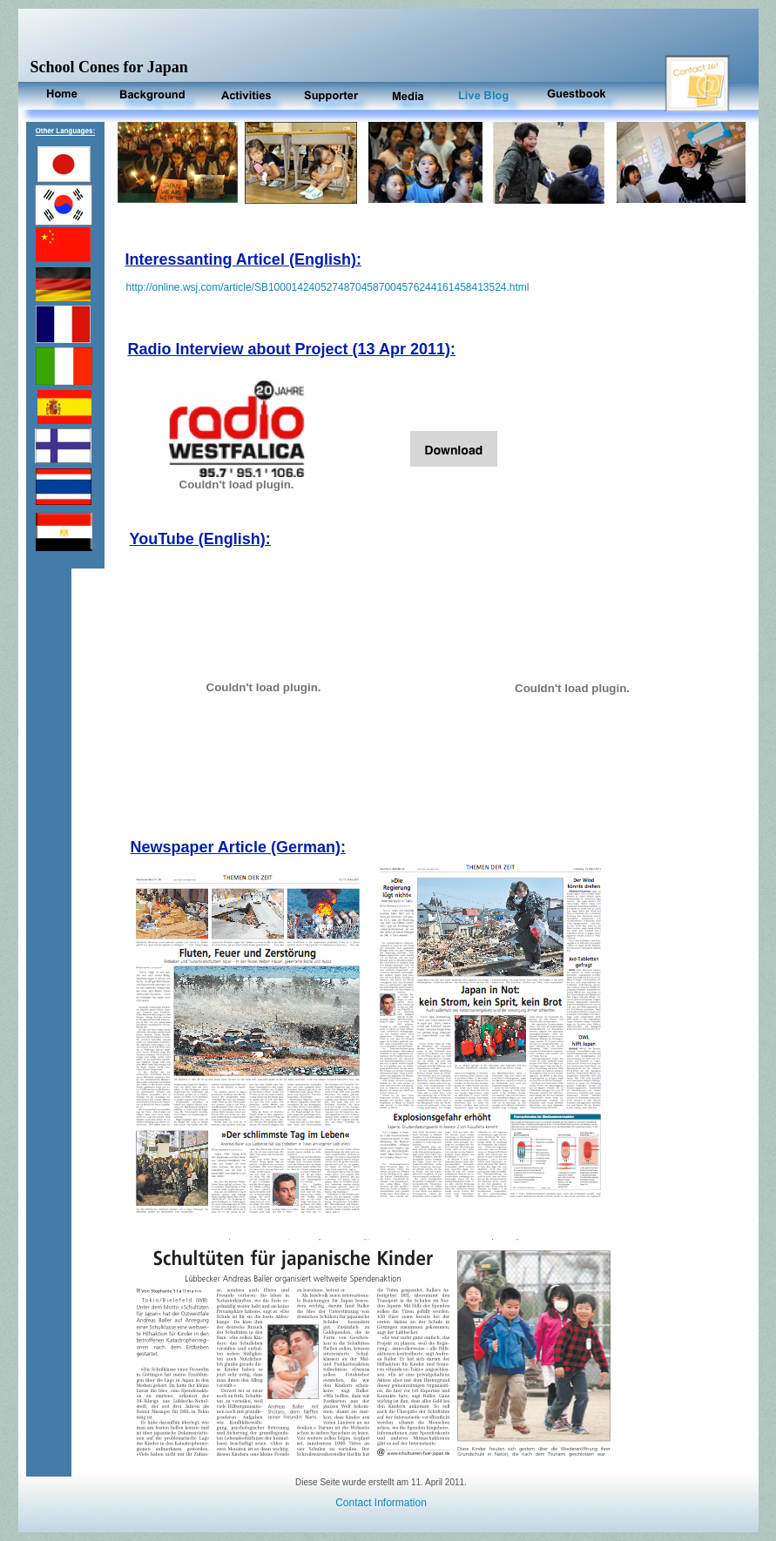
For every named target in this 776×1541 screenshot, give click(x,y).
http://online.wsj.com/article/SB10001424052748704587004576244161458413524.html (328, 287)
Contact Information (381, 1503)
